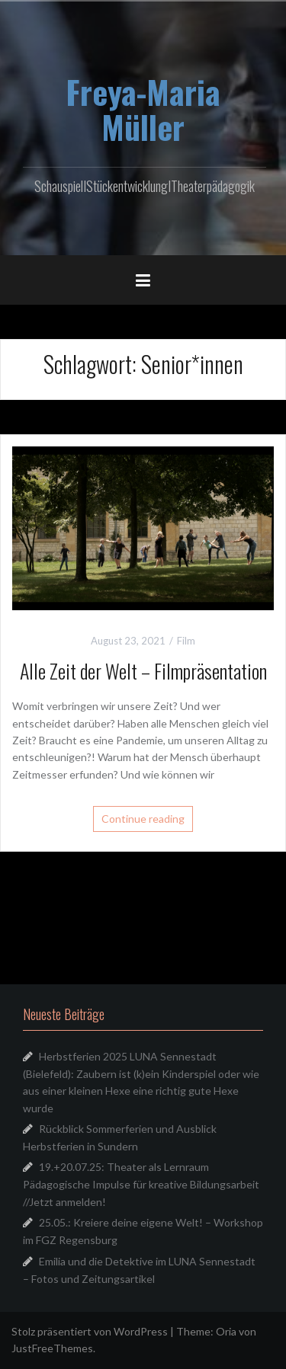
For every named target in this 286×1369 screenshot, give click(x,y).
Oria (226, 1331)
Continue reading (143, 818)
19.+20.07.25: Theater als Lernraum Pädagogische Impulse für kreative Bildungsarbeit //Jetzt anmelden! (141, 1183)
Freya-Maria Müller (143, 109)
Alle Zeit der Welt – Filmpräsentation (143, 671)
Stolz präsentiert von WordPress (89, 1331)
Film (186, 641)
